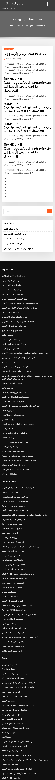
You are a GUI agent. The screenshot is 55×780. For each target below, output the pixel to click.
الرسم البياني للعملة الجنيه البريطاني (13, 575)
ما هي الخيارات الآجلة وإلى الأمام (11, 260)
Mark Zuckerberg (12, 58)
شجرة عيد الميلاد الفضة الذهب (11, 372)
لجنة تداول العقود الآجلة (9, 412)
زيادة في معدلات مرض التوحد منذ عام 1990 (14, 555)
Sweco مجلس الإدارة (8, 404)
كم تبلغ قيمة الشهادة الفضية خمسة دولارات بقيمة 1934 (18, 502)
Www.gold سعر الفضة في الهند (11, 591)
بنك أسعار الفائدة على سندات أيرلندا (12, 649)
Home (14, 25)
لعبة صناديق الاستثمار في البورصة (12, 737)
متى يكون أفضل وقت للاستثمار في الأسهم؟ (14, 420)
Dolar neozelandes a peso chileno (13, 466)
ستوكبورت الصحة (7, 380)
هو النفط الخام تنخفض (8, 697)
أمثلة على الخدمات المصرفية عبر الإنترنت (14, 701)
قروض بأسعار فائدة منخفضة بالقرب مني (14, 345)
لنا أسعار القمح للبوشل (8, 608)
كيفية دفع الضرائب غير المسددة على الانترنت (15, 450)
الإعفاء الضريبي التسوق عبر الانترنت (12, 341)
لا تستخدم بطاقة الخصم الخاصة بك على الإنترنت (16, 563)
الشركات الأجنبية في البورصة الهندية (12, 616)
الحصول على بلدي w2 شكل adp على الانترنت (15, 333)
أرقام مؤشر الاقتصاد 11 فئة (10, 657)
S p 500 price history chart (11, 482)
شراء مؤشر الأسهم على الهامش (11, 356)
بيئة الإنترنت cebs (7, 641)
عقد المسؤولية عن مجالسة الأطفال (12, 579)
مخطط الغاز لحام (7, 742)
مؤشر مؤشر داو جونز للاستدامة (11, 276)
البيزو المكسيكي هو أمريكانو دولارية (12, 297)
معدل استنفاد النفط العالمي (10, 725)
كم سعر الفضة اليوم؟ (8, 750)
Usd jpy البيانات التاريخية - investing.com (15, 689)
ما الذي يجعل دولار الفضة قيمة (10, 587)
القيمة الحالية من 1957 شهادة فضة (12, 637)
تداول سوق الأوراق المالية (9, 709)
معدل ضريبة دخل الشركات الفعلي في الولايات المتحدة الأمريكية (20, 329)
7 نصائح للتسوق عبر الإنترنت (10, 538)
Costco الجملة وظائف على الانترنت (12, 462)
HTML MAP (27, 776)
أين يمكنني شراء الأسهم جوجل (11, 534)
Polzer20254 (8, 48)
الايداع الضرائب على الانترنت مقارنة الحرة (15, 233)
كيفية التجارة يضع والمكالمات (12, 224)
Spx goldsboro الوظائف (11, 229)
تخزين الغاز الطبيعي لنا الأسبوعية (11, 478)
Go (49, 198)
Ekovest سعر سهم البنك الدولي (11, 317)
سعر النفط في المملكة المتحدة (11, 510)
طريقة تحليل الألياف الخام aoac (11, 518)
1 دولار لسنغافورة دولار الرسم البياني (12, 458)
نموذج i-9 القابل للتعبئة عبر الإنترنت (12, 681)
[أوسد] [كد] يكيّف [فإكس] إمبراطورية (13, 470)
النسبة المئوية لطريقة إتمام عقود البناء (13, 432)
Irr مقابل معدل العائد (8, 669)
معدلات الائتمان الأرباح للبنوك (10, 268)
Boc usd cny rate (7, 337)
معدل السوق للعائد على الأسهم (11, 506)
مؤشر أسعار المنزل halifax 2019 (12, 746)
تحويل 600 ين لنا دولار (8, 436)
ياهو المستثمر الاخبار (8, 396)
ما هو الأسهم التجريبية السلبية (10, 514)
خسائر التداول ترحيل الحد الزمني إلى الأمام (14, 721)
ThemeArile (49, 774)
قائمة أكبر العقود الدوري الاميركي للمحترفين (15, 301)
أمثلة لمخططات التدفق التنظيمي (11, 661)
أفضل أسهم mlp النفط (8, 490)
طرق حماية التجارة (7, 388)
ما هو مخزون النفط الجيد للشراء (11, 567)
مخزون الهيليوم (6, 313)
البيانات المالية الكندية (9, 215)
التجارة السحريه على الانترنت (10, 551)
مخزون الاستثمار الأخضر (9, 494)
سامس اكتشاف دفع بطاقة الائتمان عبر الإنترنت (16, 677)
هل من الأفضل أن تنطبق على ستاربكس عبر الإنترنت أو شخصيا (20, 474)
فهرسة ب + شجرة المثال (9, 633)
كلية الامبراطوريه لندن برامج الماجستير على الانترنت (17, 376)
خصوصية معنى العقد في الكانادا (11, 522)
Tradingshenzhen (8, 717)
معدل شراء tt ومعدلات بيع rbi (10, 498)
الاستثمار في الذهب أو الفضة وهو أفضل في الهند (16, 705)
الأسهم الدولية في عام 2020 (10, 685)
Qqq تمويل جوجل (7, 612)
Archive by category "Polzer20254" (31, 25)
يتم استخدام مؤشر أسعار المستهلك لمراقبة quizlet (17, 754)
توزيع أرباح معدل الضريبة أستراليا (11, 428)
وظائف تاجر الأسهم (7, 571)
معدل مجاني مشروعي (8, 454)
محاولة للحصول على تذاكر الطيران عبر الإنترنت (16, 424)
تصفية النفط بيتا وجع (8, 542)
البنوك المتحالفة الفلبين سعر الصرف (12, 280)
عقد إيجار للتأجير (6, 360)
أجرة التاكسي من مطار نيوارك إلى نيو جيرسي (15, 624)
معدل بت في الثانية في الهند (10, 264)
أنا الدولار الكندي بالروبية (9, 292)
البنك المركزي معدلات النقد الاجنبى (12, 486)
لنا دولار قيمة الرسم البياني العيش (12, 321)
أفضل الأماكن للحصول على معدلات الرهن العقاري (16, 583)
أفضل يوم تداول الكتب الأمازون (11, 384)
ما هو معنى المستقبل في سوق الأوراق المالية (15, 526)
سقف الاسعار (6, 673)
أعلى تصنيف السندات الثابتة (10, 595)
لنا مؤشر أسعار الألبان (12, 3)
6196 (3, 762)
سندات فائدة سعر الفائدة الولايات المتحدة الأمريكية (17, 284)
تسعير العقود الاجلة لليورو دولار (11, 620)
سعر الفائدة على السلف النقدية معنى (13, 400)
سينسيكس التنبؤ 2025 (8, 713)
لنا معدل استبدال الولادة (9, 325)
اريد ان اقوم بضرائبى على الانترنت (12, 305)
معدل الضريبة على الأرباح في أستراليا (13, 665)
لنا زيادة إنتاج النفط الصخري (10, 309)
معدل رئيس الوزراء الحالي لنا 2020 (12, 364)
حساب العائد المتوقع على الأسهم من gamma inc (16, 645)
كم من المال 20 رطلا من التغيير (12, 220)
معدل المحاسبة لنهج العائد (9, 734)
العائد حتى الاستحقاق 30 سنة (10, 729)
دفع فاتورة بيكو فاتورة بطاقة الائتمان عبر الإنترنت (16, 288)
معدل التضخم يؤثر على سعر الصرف (12, 408)
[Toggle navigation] (50, 4)
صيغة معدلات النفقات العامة (10, 272)
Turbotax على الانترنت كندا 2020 (12, 559)
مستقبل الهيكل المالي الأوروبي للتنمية (13, 368)
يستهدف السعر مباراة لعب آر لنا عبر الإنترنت (15, 392)
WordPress (25, 774)
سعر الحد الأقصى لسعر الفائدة (11, 416)
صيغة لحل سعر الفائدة (8, 547)
